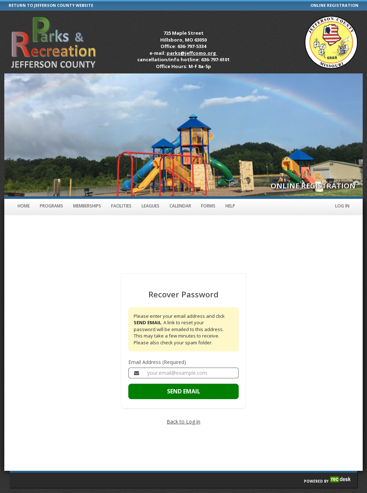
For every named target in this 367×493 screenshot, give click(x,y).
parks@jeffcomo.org (192, 53)
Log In (342, 206)
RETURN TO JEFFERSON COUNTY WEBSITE (51, 5)
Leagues (150, 206)
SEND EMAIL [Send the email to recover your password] (183, 391)
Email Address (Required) (157, 362)
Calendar (180, 206)
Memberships (87, 206)
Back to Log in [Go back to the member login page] (183, 421)
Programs (51, 206)
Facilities (121, 206)
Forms (208, 206)
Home (24, 206)
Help (230, 206)
